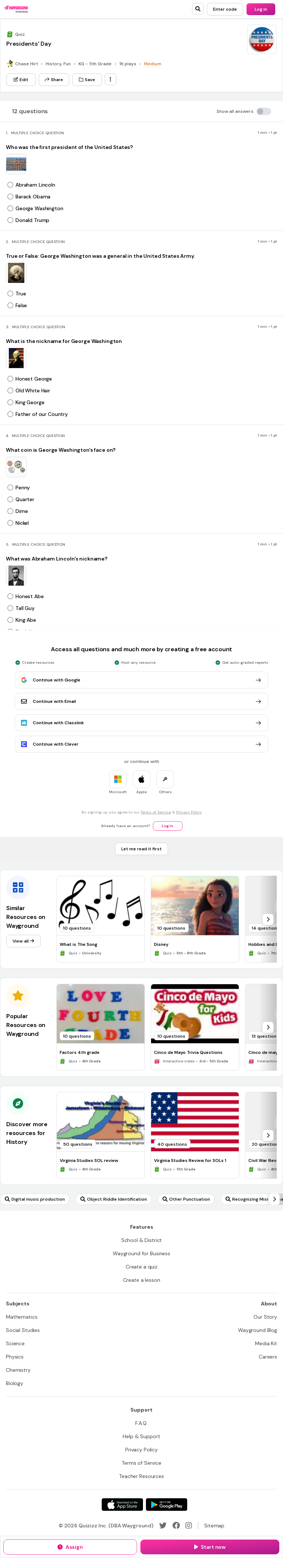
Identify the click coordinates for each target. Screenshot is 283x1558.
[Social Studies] (23, 1330)
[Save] (87, 79)
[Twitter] (163, 1525)
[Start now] (210, 1547)
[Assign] (70, 1547)
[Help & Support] (141, 1436)
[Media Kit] (266, 1343)
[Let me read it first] (141, 849)
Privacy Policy (189, 812)
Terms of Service (156, 812)
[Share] (54, 79)
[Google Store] (166, 1504)
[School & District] (141, 1240)
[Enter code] (225, 9)
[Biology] (14, 1383)
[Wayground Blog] (257, 1330)
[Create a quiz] (141, 1266)
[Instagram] (188, 1525)
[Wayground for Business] (141, 1253)
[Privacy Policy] (141, 1449)
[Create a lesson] (141, 1280)
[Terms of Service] (141, 1463)
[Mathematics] (21, 1317)
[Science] (15, 1343)
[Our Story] (265, 1317)
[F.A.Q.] (141, 1423)
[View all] (23, 941)
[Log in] (261, 9)
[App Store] (122, 1504)
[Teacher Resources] (141, 1476)
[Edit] (21, 79)
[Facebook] (176, 1525)
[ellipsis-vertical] (110, 79)
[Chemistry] (18, 1370)
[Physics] (15, 1356)
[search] (198, 9)
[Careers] (268, 1356)
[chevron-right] (268, 919)
